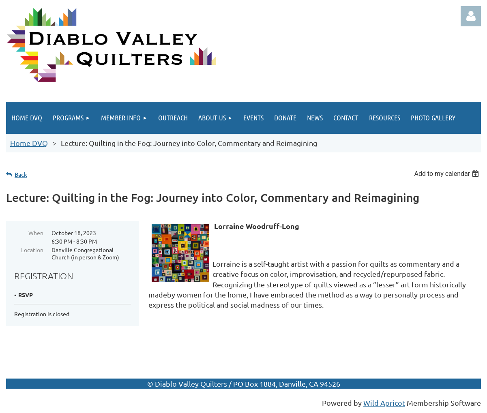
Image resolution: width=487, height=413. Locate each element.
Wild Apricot (384, 402)
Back (21, 174)
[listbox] (447, 174)
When (35, 232)
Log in (471, 16)
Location (32, 249)
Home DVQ (29, 143)
